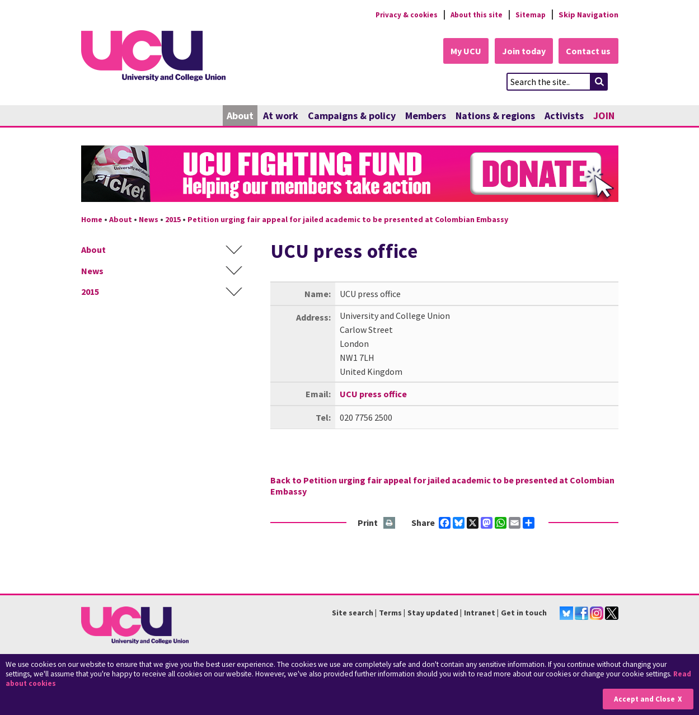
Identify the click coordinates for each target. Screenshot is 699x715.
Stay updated (432, 613)
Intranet (479, 613)
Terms (390, 613)
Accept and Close (644, 699)
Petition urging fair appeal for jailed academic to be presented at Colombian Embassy (347, 220)
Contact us (588, 51)
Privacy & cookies (400, 15)
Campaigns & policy (352, 116)
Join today (521, 51)
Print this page (389, 523)
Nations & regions (495, 116)
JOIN (603, 116)
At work (280, 116)
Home (91, 220)
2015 (173, 220)
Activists (564, 116)
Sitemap (530, 15)
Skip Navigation (588, 15)
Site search (352, 613)
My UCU (460, 51)
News (148, 220)
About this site (473, 15)
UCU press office (373, 393)
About (240, 116)
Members (425, 116)
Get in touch (524, 613)
